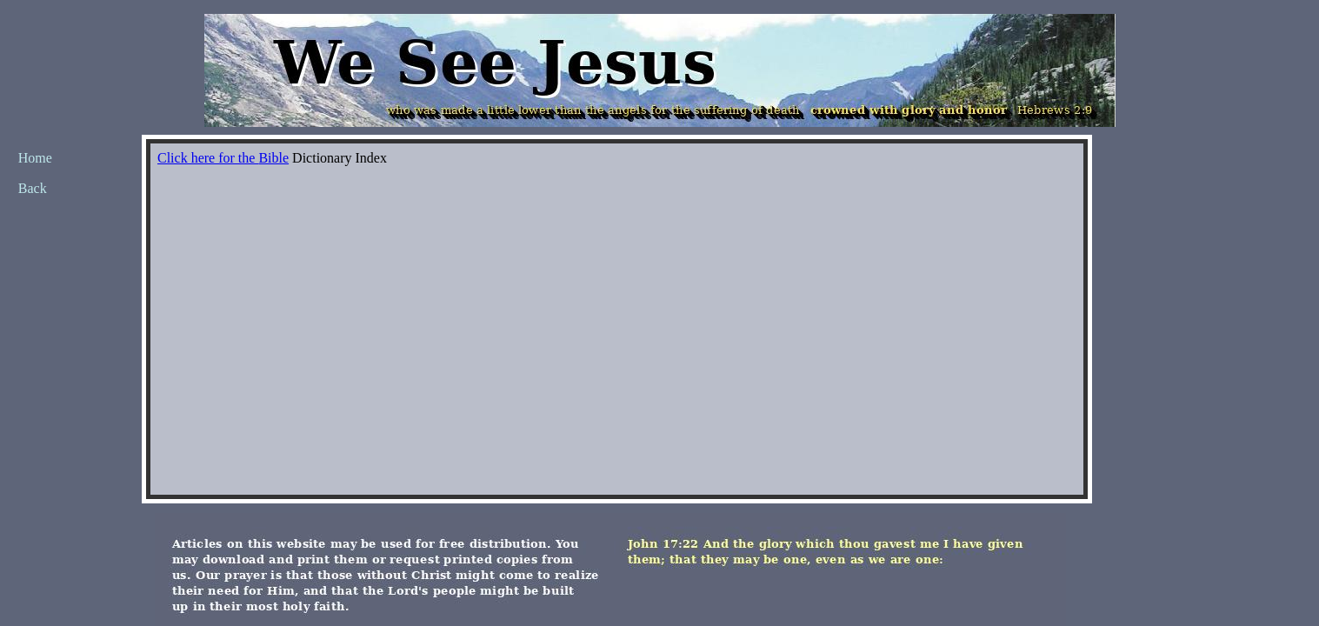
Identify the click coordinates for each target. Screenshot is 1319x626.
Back (32, 188)
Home (35, 157)
